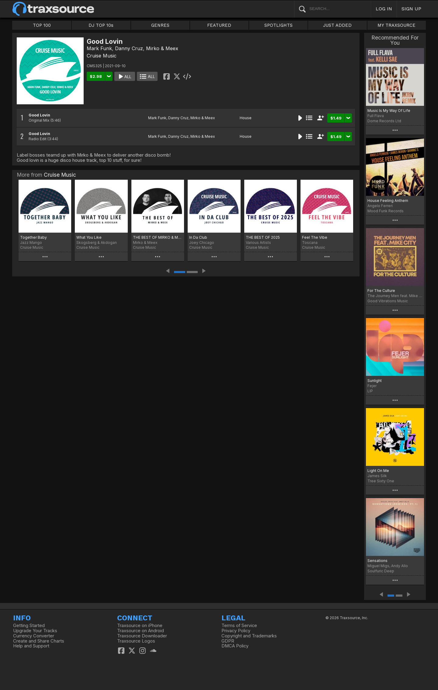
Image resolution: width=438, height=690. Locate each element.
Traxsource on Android (140, 630)
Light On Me (378, 470)
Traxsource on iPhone (139, 625)
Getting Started (29, 625)
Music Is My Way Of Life (388, 110)
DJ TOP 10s (101, 25)
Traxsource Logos (136, 641)
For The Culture (381, 290)
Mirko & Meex (162, 48)
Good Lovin (39, 115)
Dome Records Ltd (384, 121)
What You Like (89, 237)
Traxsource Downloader (142, 636)
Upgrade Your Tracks (35, 630)
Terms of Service (239, 625)
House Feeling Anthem (387, 200)
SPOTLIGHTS (278, 25)
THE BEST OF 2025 (263, 237)
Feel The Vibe (314, 237)
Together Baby (33, 237)
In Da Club (198, 237)
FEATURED (219, 25)
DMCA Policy (235, 646)
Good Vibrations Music (387, 301)
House (246, 118)
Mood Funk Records (385, 211)
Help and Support (31, 646)
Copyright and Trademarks (249, 636)
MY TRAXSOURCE (396, 25)
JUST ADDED (337, 25)
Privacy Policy (235, 630)
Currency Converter (33, 636)
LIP (370, 391)
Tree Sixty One (380, 481)
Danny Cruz (129, 48)
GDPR (227, 641)
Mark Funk (99, 48)
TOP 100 (42, 25)
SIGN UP (411, 9)
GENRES (160, 25)
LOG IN (384, 9)
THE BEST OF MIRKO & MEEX (157, 237)
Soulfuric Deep (380, 571)
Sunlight (374, 380)
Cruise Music (101, 56)
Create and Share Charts (38, 641)
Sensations (377, 560)
